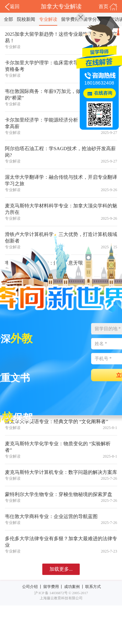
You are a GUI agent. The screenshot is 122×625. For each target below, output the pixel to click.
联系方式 (93, 587)
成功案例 (72, 587)
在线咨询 (103, 93)
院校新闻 (26, 19)
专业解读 (48, 19)
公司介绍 (30, 587)
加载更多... (61, 569)
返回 (12, 6)
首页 (108, 6)
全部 (8, 19)
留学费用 (70, 19)
